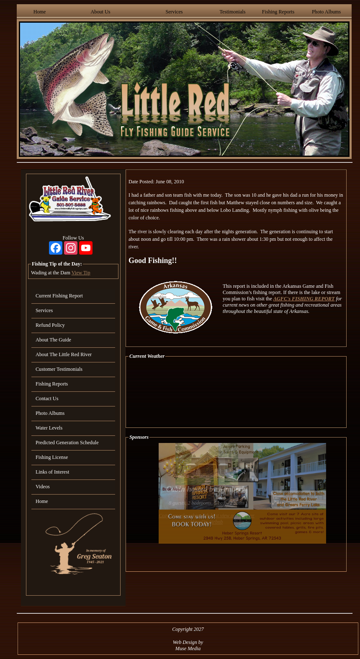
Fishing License (52, 457)
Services (174, 12)
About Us (101, 12)
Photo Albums (326, 12)
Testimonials (232, 12)
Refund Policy (50, 325)
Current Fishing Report (59, 296)
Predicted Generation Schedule (67, 442)
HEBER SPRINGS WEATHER (236, 393)
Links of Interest (52, 472)
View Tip (81, 273)
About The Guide (53, 340)
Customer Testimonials (59, 369)
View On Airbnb (206, 522)
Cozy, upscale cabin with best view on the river (207, 515)
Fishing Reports (278, 12)
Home (39, 12)
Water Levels (49, 428)
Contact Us (47, 398)
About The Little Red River (64, 354)
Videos (43, 487)
